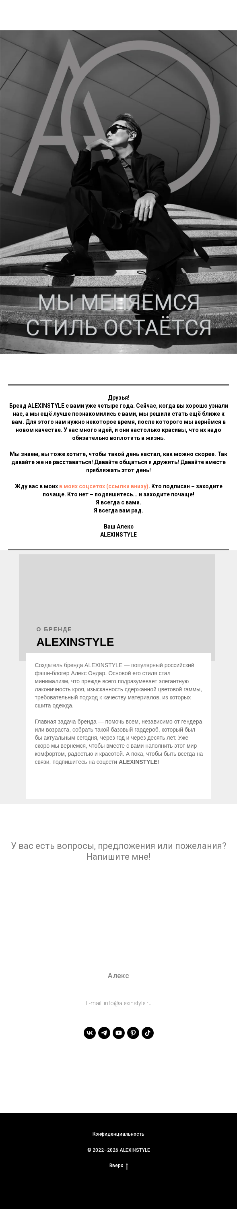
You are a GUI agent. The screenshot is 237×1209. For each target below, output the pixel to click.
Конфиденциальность (118, 1134)
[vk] (90, 1033)
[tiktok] (148, 1033)
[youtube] (119, 1033)
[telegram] (104, 1033)
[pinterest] (133, 1033)
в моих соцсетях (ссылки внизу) (103, 486)
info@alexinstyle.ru (128, 1003)
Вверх (118, 1166)
